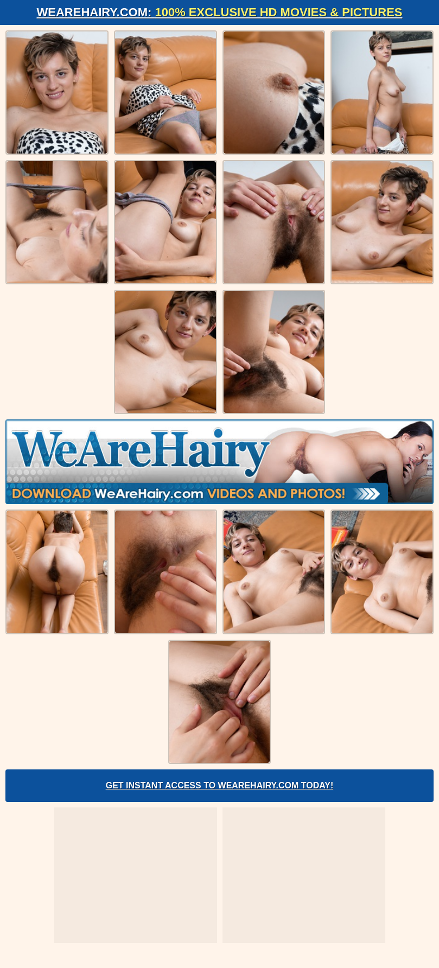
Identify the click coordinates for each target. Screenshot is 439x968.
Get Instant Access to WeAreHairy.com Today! (220, 785)
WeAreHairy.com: (220, 12)
